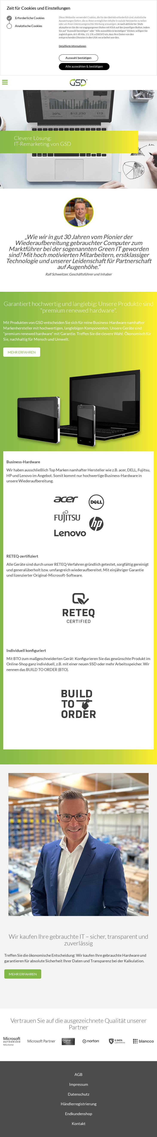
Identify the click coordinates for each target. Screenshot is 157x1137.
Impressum (78, 1084)
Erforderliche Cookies (25, 18)
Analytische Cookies (24, 26)
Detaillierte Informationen (72, 46)
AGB (78, 1074)
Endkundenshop (78, 1113)
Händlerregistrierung (78, 1103)
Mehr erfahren (22, 352)
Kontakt (78, 1123)
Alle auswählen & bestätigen (84, 66)
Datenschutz (78, 1094)
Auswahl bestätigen (78, 58)
